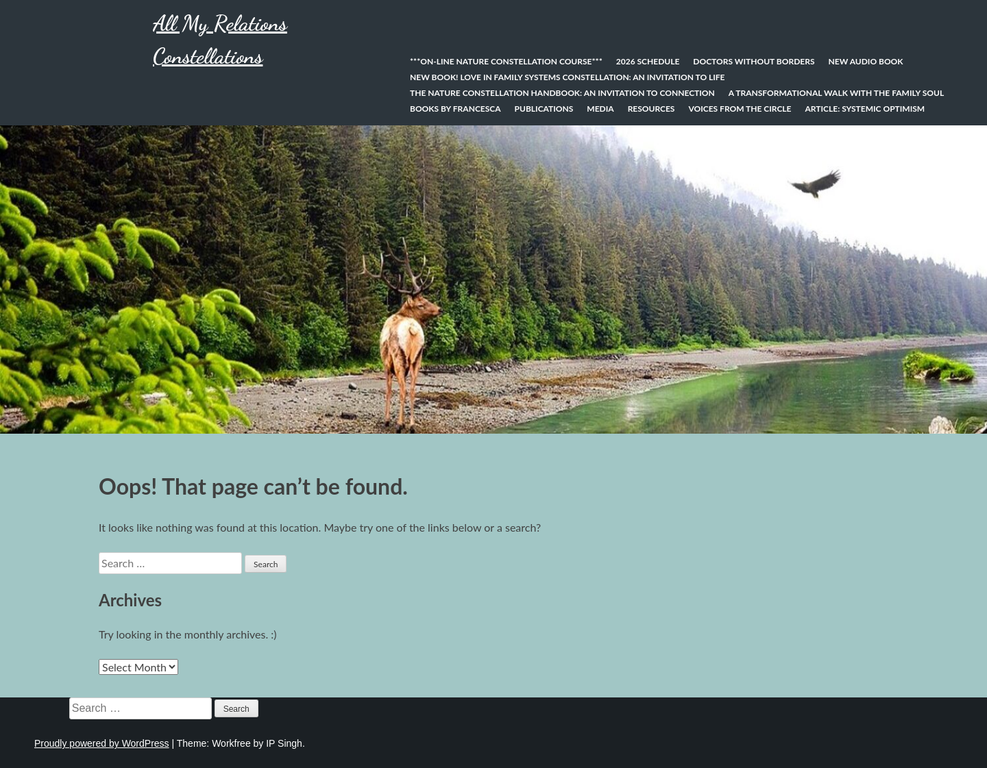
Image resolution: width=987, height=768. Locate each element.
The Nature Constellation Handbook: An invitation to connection (562, 93)
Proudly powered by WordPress (101, 743)
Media (600, 108)
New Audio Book (865, 61)
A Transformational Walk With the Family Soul (836, 93)
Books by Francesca (455, 108)
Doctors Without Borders (753, 61)
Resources (651, 108)
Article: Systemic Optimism (865, 108)
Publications (544, 108)
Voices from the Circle (739, 108)
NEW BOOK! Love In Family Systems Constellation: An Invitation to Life (567, 77)
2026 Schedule (648, 61)
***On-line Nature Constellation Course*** (506, 61)
